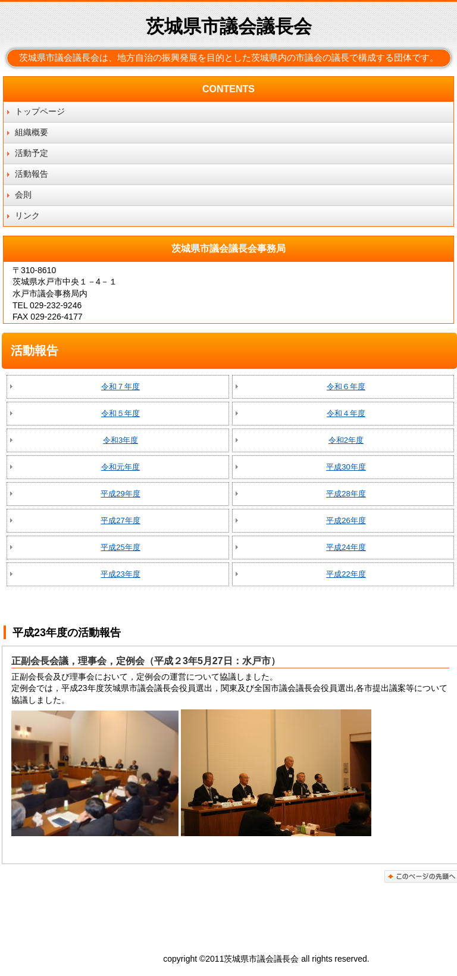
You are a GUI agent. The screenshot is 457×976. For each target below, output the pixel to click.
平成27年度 (120, 520)
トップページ (40, 111)
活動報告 (31, 174)
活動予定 (31, 153)
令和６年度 (346, 386)
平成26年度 (345, 520)
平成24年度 (345, 547)
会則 (23, 194)
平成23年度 (120, 574)
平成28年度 (345, 493)
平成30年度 (345, 466)
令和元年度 (120, 466)
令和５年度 (120, 413)
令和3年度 (120, 440)
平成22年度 (345, 574)
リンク (27, 215)
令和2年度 (346, 440)
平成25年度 (120, 547)
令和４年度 (346, 413)
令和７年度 (120, 386)
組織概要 (31, 132)
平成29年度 (120, 493)
